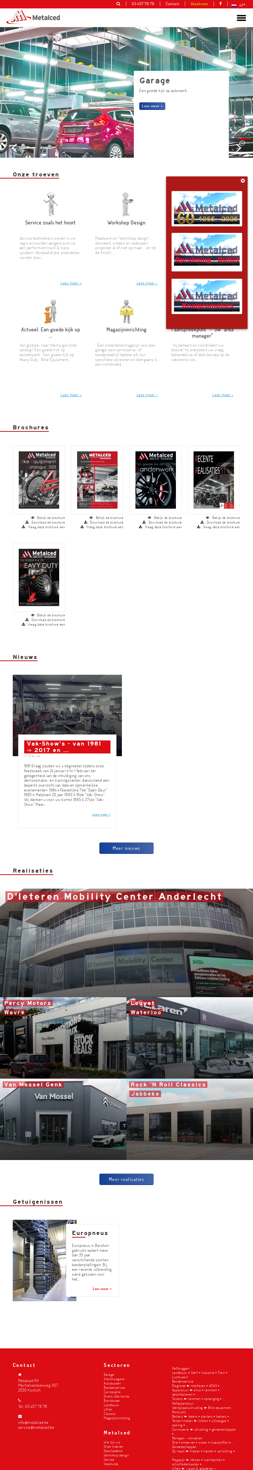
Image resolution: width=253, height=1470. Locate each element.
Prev (15, 186)
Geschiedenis (113, 1450)
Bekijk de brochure (48, 520)
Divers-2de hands (116, 1396)
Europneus (90, 1235)
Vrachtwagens (114, 1378)
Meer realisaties (126, 1181)
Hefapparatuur (183, 1403)
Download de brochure (45, 524)
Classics (109, 1413)
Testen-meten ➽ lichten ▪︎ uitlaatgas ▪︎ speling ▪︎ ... (200, 1422)
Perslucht (179, 1411)
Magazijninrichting (117, 1417)
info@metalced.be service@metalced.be (36, 1425)
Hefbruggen (180, 1368)
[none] (237, 5)
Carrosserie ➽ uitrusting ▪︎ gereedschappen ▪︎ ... (204, 1431)
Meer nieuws (126, 850)
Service (109, 1459)
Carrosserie (112, 1391)
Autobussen (112, 1383)
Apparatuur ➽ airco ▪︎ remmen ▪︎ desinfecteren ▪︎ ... (196, 1391)
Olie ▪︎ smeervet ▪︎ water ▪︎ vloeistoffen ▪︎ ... (203, 1442)
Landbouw (111, 1404)
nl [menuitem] (241, 5)
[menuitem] (237, 5)
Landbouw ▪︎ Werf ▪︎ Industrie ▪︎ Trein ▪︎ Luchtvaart (199, 1374)
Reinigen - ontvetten (187, 1438)
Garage (109, 1374)
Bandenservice (114, 1387)
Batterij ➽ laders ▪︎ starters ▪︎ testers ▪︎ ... (202, 1416)
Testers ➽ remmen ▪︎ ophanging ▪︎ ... (198, 1398)
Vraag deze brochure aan (43, 529)
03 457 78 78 (36, 1406)
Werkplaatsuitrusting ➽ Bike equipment (201, 1407)
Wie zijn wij (112, 1442)
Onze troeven (113, 1446)
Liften (108, 1409)
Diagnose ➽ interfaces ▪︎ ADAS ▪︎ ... (197, 1385)
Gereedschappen (184, 1446)
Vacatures (111, 1463)
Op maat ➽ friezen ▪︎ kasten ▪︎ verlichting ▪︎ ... (203, 1453)
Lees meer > (152, 105)
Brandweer (112, 1400)
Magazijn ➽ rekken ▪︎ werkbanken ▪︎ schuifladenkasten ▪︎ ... (198, 1461)
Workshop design (116, 1455)
